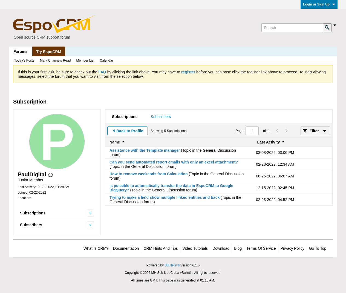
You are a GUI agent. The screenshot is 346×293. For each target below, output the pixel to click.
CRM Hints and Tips (160, 248)
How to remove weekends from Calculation (148, 174)
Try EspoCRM (48, 52)
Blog (238, 248)
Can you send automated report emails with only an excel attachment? (173, 162)
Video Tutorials (195, 248)
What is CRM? (95, 248)
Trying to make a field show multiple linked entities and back (164, 197)
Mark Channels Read (55, 60)
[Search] (292, 27)
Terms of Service (261, 248)
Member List (85, 60)
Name (114, 142)
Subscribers (31, 225)
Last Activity (268, 142)
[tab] (124, 116)
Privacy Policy (292, 248)
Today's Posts (24, 60)
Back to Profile (129, 131)
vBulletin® (172, 265)
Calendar (106, 60)
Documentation (126, 248)
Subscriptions (32, 213)
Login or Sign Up (319, 4)
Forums (20, 51)
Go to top (317, 248)
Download (220, 248)
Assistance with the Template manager (144, 150)
